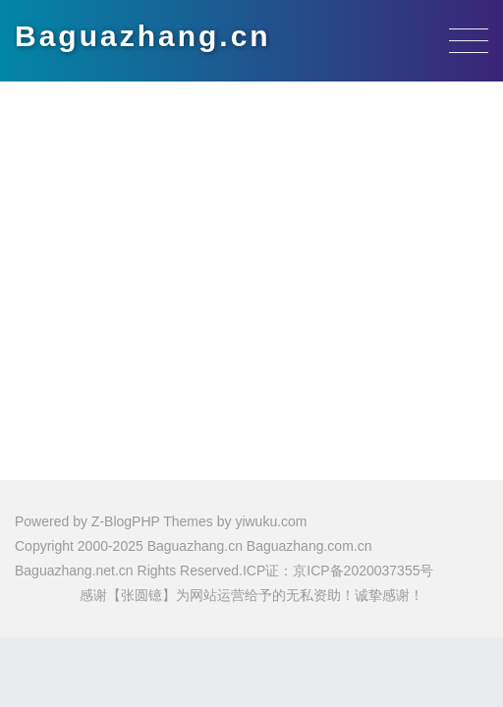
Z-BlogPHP (125, 521)
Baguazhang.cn (143, 36)
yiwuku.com (271, 521)
